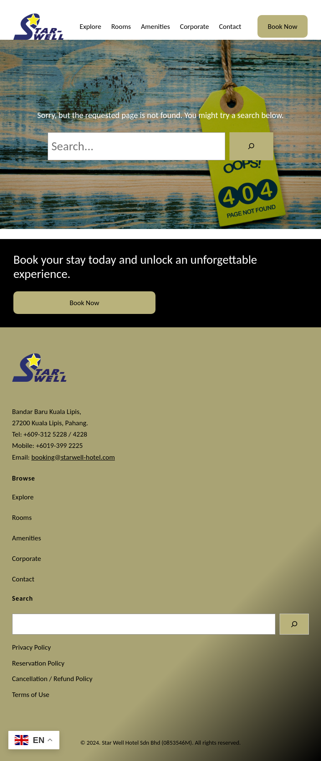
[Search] (251, 146)
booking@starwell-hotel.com (73, 457)
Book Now (283, 26)
